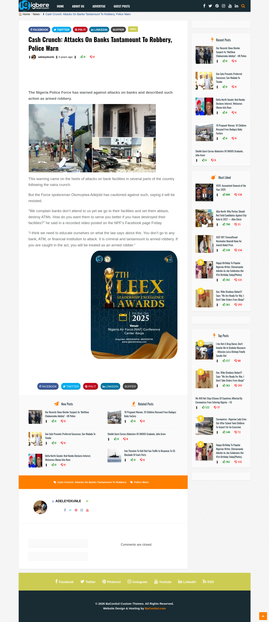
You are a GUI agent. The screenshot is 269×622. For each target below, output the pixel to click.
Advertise (98, 6)
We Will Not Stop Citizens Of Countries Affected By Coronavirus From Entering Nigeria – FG (219, 400)
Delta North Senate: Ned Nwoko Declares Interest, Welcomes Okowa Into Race (68, 458)
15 (239, 224)
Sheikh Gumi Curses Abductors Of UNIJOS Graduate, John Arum (136, 434)
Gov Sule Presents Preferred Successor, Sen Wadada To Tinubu (229, 78)
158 (239, 194)
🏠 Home (24, 14)
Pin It (80, 29)
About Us (78, 6)
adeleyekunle (46, 56)
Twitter (61, 29)
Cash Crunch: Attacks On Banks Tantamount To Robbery (92, 482)
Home (60, 6)
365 (227, 279)
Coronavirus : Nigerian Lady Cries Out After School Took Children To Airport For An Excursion (231, 423)
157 (227, 360)
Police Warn (141, 482)
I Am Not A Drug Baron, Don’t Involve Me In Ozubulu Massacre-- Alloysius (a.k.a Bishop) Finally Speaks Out (231, 350)
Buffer (118, 29)
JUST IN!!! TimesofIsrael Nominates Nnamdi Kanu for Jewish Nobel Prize (229, 241)
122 (207, 407)
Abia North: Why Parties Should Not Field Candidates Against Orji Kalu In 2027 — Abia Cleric (231, 215)
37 (218, 407)
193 (239, 304)
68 (239, 360)
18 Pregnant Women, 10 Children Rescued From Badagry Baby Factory (231, 129)
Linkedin (99, 29)
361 (227, 304)
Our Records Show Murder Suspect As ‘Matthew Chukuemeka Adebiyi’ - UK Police (67, 414)
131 (239, 279)
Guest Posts (122, 6)
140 (227, 432)
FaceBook (39, 29)
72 (239, 432)
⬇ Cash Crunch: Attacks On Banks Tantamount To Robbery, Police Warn (86, 14)
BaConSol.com (155, 608)
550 (227, 250)
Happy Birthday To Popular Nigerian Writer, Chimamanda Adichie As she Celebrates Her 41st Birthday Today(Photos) (230, 269)
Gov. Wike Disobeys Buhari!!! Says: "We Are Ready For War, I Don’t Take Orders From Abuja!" (230, 295)
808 (227, 194)
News (36, 14)
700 (227, 224)
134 (239, 250)
